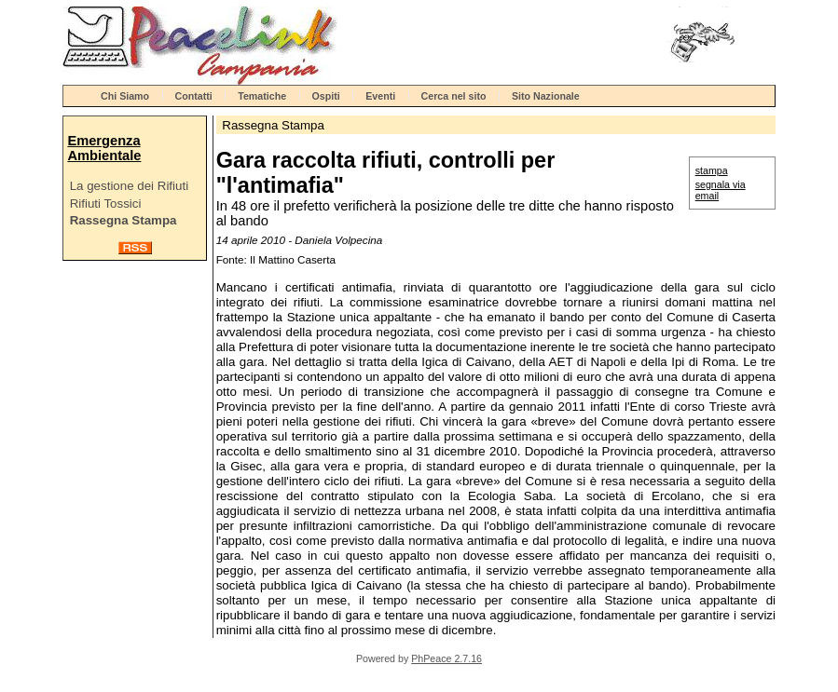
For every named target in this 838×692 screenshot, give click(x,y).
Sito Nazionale (546, 96)
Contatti (194, 96)
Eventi (380, 96)
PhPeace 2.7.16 (446, 658)
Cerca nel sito (454, 96)
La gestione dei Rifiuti (129, 186)
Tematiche (262, 96)
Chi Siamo (125, 96)
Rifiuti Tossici (106, 203)
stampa (711, 170)
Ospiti (326, 96)
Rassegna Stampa (123, 220)
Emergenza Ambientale (104, 148)
